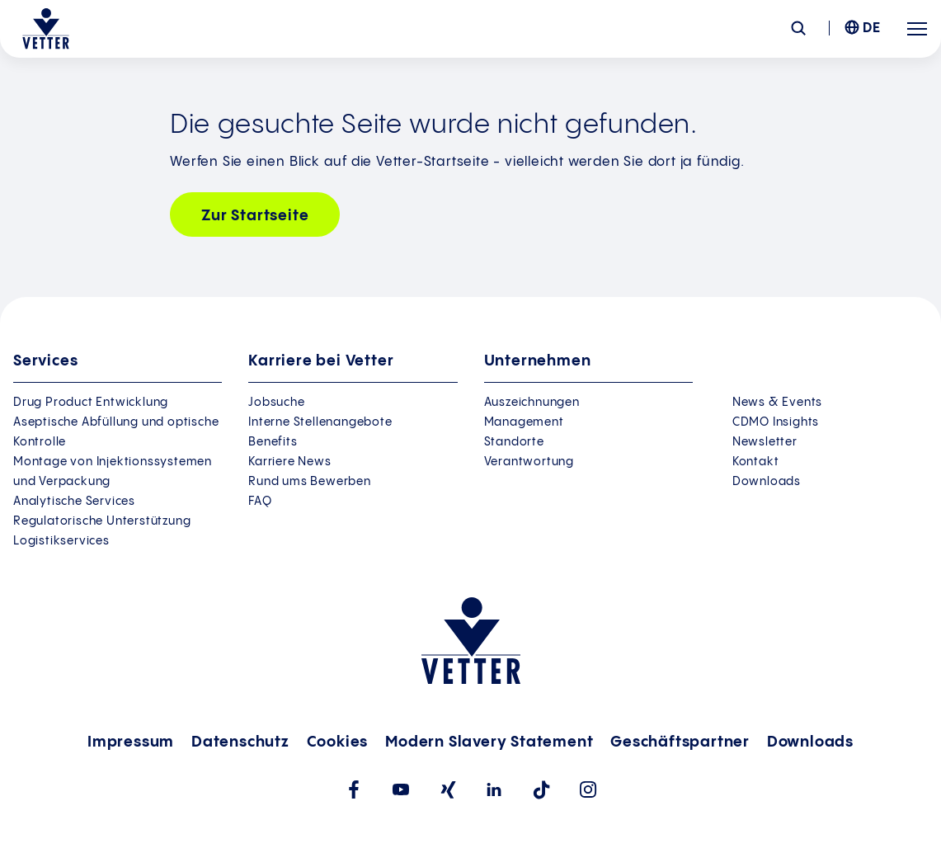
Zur (254, 216)
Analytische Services (74, 501)
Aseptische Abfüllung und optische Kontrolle (116, 432)
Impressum (130, 742)
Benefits (272, 442)
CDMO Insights (775, 422)
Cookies (338, 742)
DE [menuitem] (872, 28)
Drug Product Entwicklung (90, 402)
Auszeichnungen (532, 402)
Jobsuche (276, 402)
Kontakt (755, 462)
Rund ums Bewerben (309, 482)
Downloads (766, 482)
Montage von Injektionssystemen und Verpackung (112, 472)
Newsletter (764, 442)
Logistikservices (61, 541)
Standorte (514, 442)
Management (524, 422)
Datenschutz (240, 742)
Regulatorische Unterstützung (102, 521)
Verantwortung (529, 462)
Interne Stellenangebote (320, 422)
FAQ (259, 501)
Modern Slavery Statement (489, 742)
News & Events (777, 402)
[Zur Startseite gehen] (46, 28)
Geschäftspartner (680, 742)
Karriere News (289, 462)
